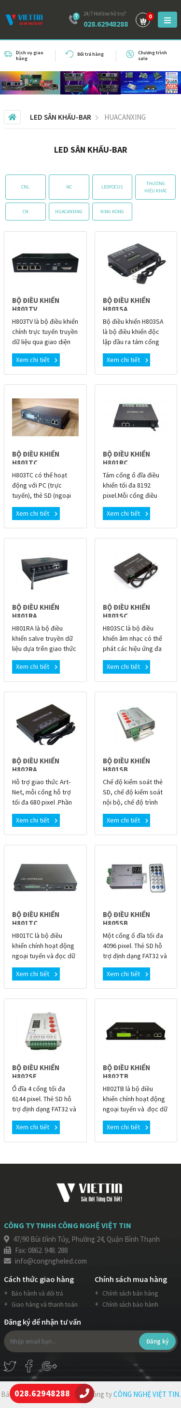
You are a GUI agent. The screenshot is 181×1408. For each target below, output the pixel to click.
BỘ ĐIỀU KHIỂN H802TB (126, 1072)
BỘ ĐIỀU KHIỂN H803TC (35, 458)
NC (69, 187)
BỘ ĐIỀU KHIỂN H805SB (126, 919)
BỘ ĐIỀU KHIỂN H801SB (126, 765)
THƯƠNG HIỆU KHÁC (155, 187)
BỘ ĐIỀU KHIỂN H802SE (35, 1072)
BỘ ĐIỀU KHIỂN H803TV (35, 305)
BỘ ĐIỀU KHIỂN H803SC (126, 611)
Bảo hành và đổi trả (36, 1293)
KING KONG (112, 211)
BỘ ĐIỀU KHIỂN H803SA (126, 305)
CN (25, 211)
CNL (25, 187)
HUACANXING (69, 211)
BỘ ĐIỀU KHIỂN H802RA (35, 765)
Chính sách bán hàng (129, 1293)
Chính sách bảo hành (129, 1304)
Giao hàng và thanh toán (44, 1304)
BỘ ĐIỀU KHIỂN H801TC (35, 919)
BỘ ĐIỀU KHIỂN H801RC (126, 458)
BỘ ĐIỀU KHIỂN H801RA (35, 611)
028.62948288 (106, 24)
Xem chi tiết (36, 359)
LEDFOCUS (112, 187)
